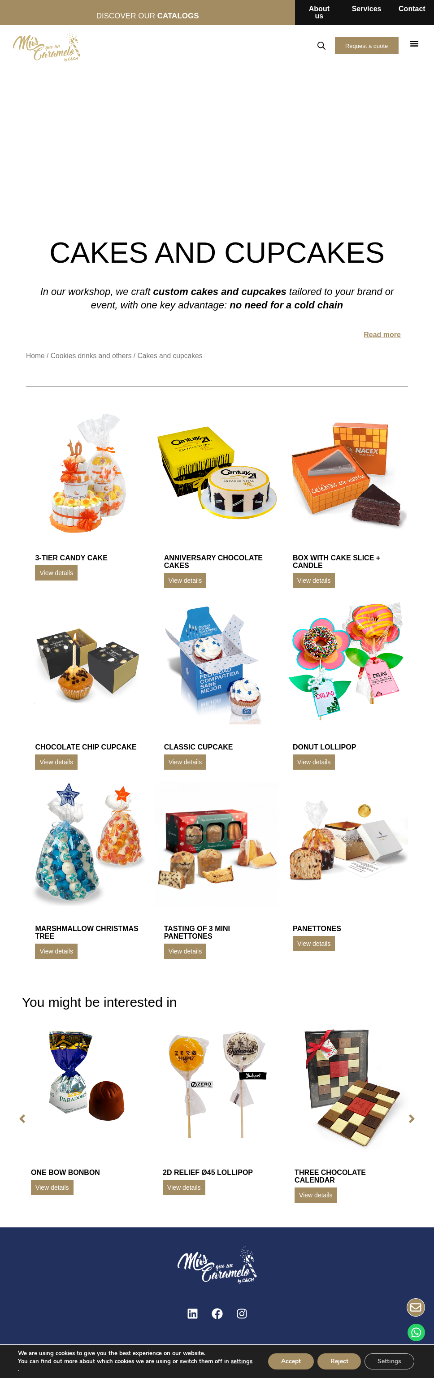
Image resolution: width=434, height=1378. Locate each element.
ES (258, 45)
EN (277, 45)
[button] (414, 43)
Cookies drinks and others (91, 356)
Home (35, 356)
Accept (288, 1361)
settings (28, 1369)
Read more (382, 334)
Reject (338, 1361)
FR (297, 45)
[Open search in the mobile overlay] (319, 46)
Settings (389, 1361)
